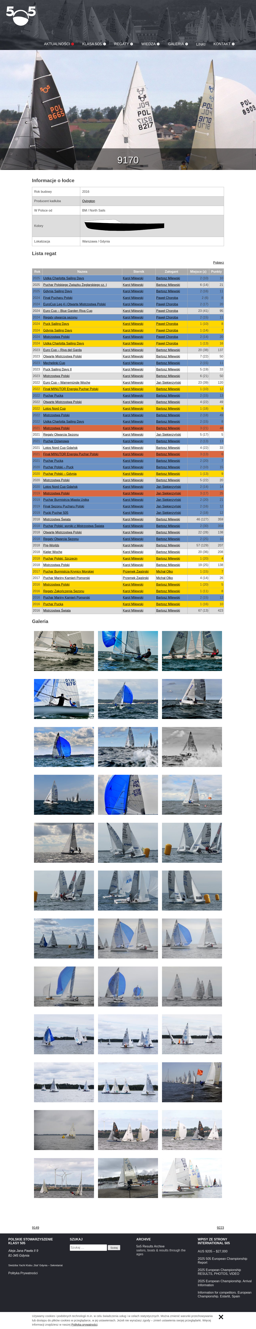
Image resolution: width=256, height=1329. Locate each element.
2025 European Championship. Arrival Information (225, 1283)
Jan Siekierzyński (168, 382)
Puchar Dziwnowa (56, 441)
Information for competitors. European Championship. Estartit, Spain (225, 1294)
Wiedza (148, 44)
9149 (35, 1227)
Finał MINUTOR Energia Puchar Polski (70, 389)
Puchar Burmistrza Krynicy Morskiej (68, 571)
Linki (200, 44)
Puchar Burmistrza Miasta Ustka (66, 499)
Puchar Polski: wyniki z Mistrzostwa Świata (73, 526)
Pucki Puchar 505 (55, 512)
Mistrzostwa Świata (57, 519)
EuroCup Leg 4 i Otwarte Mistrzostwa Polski (74, 304)
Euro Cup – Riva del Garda (62, 350)
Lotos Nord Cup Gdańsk (60, 447)
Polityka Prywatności (23, 1273)
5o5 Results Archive (150, 1246)
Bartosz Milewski (168, 278)
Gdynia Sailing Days (57, 291)
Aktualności (57, 44)
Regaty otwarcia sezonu (60, 317)
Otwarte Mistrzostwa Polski (62, 356)
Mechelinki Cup (54, 363)
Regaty (121, 44)
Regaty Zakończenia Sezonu (63, 591)
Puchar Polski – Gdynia (59, 473)
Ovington (88, 201)
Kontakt (222, 44)
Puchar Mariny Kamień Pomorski (66, 578)
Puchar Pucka (53, 395)
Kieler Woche (52, 552)
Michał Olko (164, 571)
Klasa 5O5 (21, 16)
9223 (220, 1227)
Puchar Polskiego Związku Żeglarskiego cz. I (75, 285)
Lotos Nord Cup (54, 408)
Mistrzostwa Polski (56, 336)
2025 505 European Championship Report (222, 1260)
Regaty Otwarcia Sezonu (61, 434)
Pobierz (218, 262)
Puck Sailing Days (56, 324)
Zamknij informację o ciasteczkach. (221, 1317)
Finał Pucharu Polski (57, 298)
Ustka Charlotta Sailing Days (63, 278)
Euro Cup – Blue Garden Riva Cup (67, 311)
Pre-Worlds (51, 545)
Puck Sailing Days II (57, 369)
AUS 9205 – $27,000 (213, 1251)
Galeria (176, 44)
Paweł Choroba (167, 298)
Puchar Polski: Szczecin (60, 558)
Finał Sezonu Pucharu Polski (63, 506)
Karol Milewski (133, 278)
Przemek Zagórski (136, 571)
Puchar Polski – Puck (58, 467)
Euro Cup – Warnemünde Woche (66, 382)
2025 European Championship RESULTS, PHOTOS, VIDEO (219, 1271)
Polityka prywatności (84, 1324)
